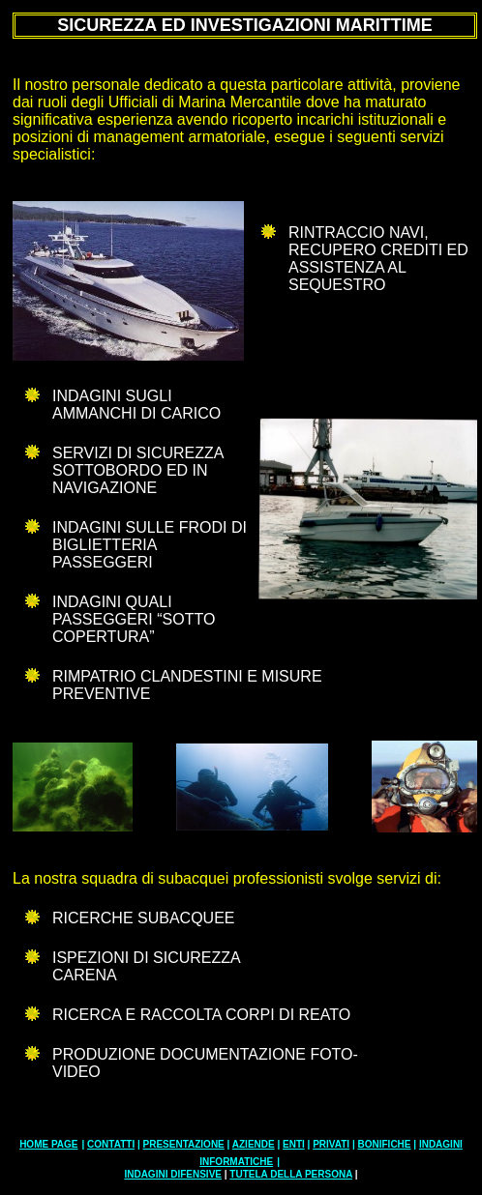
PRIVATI (331, 1144)
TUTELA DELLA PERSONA (290, 1174)
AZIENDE (253, 1144)
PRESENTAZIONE (184, 1144)
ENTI (294, 1144)
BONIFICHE (384, 1144)
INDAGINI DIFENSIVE (173, 1174)
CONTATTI (111, 1144)
